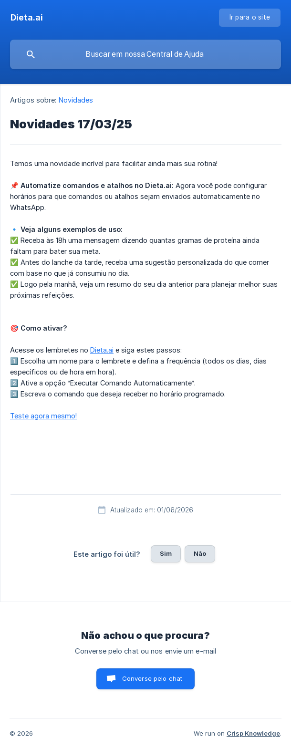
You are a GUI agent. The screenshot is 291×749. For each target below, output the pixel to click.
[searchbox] (145, 54)
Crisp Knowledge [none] (253, 733)
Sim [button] (166, 553)
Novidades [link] (76, 100)
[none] (26, 18)
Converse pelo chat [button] (152, 678)
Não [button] (200, 553)
